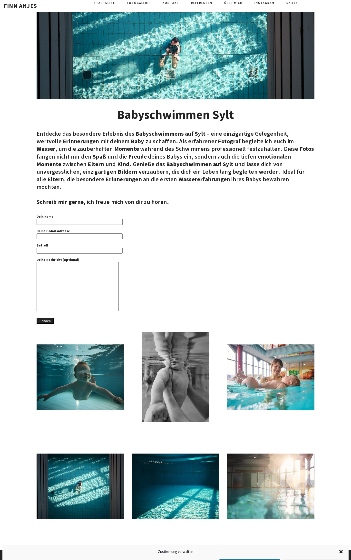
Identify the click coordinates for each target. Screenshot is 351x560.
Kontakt (171, 3)
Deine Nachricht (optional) (78, 284)
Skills (292, 3)
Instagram (264, 3)
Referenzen (201, 3)
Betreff (80, 248)
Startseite (104, 3)
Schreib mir (52, 202)
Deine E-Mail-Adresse (80, 233)
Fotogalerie (139, 3)
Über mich (233, 3)
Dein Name (80, 219)
